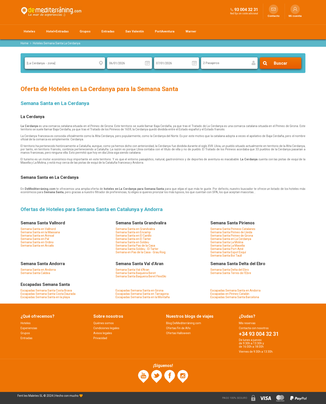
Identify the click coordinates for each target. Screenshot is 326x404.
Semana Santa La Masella (227, 245)
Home (24, 43)
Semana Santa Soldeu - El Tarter (137, 249)
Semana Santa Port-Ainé (226, 249)
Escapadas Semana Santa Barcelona (234, 297)
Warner (190, 31)
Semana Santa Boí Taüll (226, 255)
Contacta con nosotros (254, 328)
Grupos (85, 31)
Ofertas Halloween (178, 333)
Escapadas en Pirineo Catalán (229, 293)
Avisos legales (102, 333)
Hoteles (29, 31)
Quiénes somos (103, 323)
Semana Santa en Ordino (37, 242)
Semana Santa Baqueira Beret (136, 273)
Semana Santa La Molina (226, 242)
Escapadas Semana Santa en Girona (139, 290)
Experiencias (29, 328)
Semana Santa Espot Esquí (228, 252)
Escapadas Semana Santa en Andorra (235, 290)
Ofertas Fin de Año (178, 328)
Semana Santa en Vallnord (38, 229)
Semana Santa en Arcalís (37, 245)
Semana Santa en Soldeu (132, 242)
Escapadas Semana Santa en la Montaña (143, 297)
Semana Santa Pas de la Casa (135, 245)
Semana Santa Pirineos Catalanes (232, 229)
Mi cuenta (295, 16)
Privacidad (100, 338)
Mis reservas (247, 323)
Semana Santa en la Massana (40, 232)
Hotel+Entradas (57, 31)
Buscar (280, 63)
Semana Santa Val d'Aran (132, 269)
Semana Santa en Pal (35, 239)
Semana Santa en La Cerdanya (230, 239)
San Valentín (134, 31)
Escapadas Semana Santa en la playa (45, 297)
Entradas (107, 31)
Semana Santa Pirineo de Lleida (231, 232)
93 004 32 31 (246, 9)
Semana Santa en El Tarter (133, 239)
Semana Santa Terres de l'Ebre (230, 273)
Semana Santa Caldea (35, 273)
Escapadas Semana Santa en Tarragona (142, 293)
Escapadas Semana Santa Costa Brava (46, 290)
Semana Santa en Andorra (38, 269)
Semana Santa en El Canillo (134, 235)
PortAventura (164, 31)
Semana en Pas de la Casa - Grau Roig (140, 252)
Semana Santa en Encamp (133, 232)
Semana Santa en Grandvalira (135, 229)
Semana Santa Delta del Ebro (229, 269)
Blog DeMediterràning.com (183, 323)
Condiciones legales (106, 328)
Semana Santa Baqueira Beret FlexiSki (141, 276)
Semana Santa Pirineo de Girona (231, 235)
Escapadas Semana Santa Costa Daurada (48, 293)
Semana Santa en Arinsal (37, 235)
